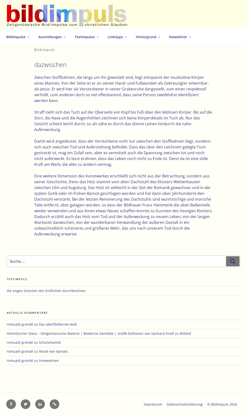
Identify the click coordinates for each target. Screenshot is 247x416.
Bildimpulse (18, 37)
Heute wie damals (53, 351)
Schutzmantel (50, 342)
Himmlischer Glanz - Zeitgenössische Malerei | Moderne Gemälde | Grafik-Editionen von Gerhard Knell (90, 333)
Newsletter (180, 37)
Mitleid (185, 333)
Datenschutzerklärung (185, 404)
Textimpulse (87, 37)
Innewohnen (49, 360)
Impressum (153, 404)
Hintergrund (148, 37)
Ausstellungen (52, 37)
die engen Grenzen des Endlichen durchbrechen (46, 290)
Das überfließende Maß (58, 324)
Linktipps (118, 37)
